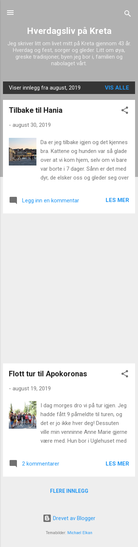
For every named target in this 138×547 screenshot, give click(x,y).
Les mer (117, 200)
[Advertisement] (69, 288)
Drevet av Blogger (69, 518)
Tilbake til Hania (36, 110)
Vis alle (117, 87)
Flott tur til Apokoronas (48, 373)
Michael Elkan (79, 532)
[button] (124, 111)
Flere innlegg (69, 491)
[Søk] (127, 15)
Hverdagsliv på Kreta (69, 31)
